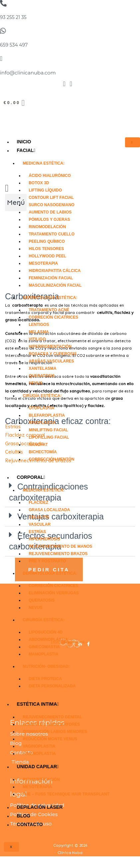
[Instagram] (71, 84)
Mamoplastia (43, 654)
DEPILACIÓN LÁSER (40, 807)
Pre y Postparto (47, 561)
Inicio (24, 141)
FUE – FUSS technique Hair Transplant (66, 794)
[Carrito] (15, 102)
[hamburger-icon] (132, 142)
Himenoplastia (39, 753)
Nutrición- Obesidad (46, 666)
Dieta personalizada (52, 686)
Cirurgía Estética (44, 620)
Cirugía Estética (42, 395)
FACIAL (26, 150)
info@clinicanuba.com (28, 73)
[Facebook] (64, 84)
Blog (23, 815)
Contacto (30, 824)
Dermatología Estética (50, 297)
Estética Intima (38, 704)
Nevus (35, 383)
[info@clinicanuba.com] (1, 59)
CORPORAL (31, 477)
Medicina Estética (44, 163)
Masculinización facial (55, 285)
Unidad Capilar (38, 766)
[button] (16, 202)
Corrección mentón (51, 459)
